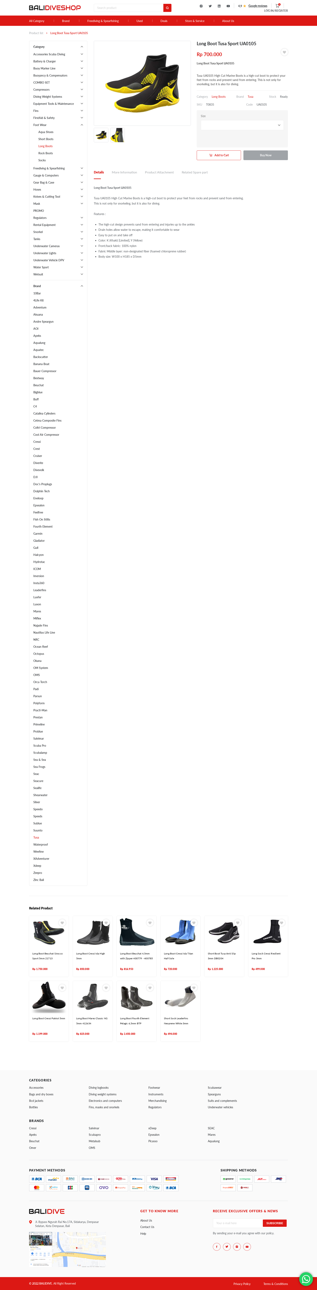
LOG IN (276, 10)
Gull (35, 547)
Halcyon (38, 554)
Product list (36, 33)
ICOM (37, 569)
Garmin (37, 533)
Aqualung (39, 342)
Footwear (154, 1087)
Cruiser (37, 456)
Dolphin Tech (41, 491)
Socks (42, 160)
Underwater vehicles (220, 1107)
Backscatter (40, 357)
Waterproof (40, 844)
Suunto (37, 830)
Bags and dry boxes (41, 1094)
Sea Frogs (39, 766)
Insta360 (38, 583)
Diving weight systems (102, 1094)
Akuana (38, 314)
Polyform (39, 703)
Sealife (37, 788)
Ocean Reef (40, 646)
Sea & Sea (39, 759)
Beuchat (38, 385)
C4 (35, 406)
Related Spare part (195, 172)
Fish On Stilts (41, 519)
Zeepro (37, 872)
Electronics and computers (105, 1100)
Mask (36, 203)
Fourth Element (43, 526)
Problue (38, 731)
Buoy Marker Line (44, 68)
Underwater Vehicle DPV (48, 260)
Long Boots (45, 146)
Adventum (39, 307)
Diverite (38, 463)
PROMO (38, 210)
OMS (36, 675)
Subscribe (274, 1223)
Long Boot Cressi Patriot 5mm (48, 1018)
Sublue (37, 823)
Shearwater (40, 795)
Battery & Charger (44, 61)
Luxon (37, 604)
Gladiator (39, 540)
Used (139, 21)
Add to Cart (222, 155)
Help (143, 1233)
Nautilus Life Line (44, 632)
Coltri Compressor (44, 427)
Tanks (36, 239)
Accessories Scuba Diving (49, 54)
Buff (36, 399)
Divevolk (38, 470)
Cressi (37, 441)
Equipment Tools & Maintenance (53, 103)
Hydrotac (39, 562)
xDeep (152, 1128)
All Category (36, 21)
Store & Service (194, 21)
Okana (37, 660)
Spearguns (214, 1094)
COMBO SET (41, 82)
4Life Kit (38, 300)
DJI (35, 477)
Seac (36, 774)
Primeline (39, 724)
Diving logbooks (99, 1087)
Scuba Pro (39, 745)
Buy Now (266, 155)
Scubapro (95, 1134)
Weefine (38, 851)
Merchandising (157, 1100)
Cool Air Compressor (46, 434)
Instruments (155, 1094)
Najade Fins (40, 625)
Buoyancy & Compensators (50, 75)
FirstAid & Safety (44, 118)
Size (203, 116)
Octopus (38, 653)
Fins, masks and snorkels (104, 1107)
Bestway (38, 378)
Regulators (39, 217)
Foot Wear (39, 125)
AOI (35, 328)
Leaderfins (39, 590)
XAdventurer (41, 858)
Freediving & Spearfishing (103, 21)
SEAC (211, 1128)
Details (99, 172)
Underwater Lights (44, 253)
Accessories (36, 1087)
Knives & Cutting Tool (46, 196)
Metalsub (94, 1141)
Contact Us (147, 1227)
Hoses (37, 189)
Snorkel (38, 232)
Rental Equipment (44, 225)
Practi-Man (40, 710)
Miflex (37, 618)
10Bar (37, 293)
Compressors (41, 89)
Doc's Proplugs (42, 484)
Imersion (38, 576)
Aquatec (38, 350)
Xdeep (37, 865)
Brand (66, 21)
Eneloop (38, 498)
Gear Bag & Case (43, 182)
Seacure (38, 781)
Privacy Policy (242, 1284)
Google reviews (257, 5)
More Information (124, 172)
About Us (228, 21)
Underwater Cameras (46, 246)
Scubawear (215, 1087)
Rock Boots (45, 153)
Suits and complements (222, 1100)
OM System (40, 668)
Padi (36, 689)
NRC (36, 639)
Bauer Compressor (44, 371)
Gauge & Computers (46, 175)
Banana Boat (41, 364)
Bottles (33, 1107)
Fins (35, 110)
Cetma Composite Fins (47, 420)
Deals (164, 21)
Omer (32, 1147)
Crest (36, 448)
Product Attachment (159, 172)
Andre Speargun (43, 321)
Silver (36, 802)
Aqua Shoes (45, 132)
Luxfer (37, 597)
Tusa (36, 837)
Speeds (37, 816)
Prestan (38, 717)
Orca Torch (40, 682)
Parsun (37, 696)
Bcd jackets (36, 1100)
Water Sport (41, 267)
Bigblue (37, 392)
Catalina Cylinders (44, 413)
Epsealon (38, 505)
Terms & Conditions (275, 1284)
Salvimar (38, 738)
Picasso (152, 1141)
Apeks (37, 335)
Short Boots (45, 139)
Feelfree (38, 512)
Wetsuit (38, 274)
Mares (37, 611)
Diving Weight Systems (47, 96)
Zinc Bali (38, 880)
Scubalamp (40, 752)
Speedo (38, 809)
